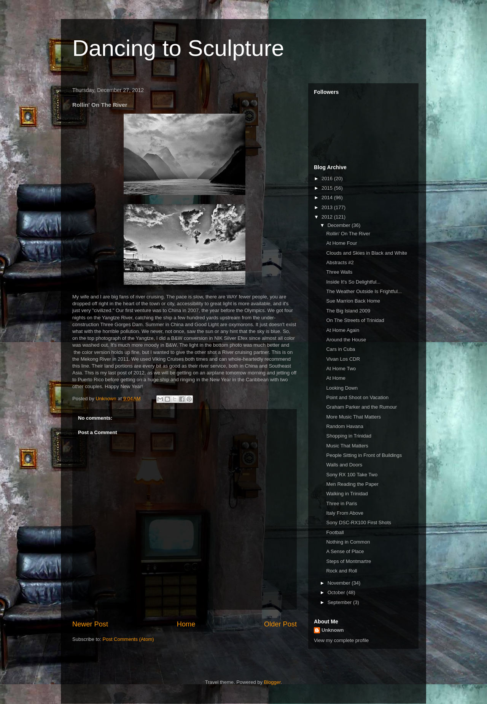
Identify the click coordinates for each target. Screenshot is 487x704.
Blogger (272, 682)
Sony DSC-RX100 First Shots (358, 522)
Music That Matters (347, 446)
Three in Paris (341, 503)
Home (186, 624)
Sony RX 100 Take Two (351, 474)
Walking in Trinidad (347, 493)
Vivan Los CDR (343, 359)
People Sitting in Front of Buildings (364, 455)
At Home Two (341, 368)
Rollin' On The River (348, 233)
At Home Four (341, 243)
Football (335, 532)
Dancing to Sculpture (178, 48)
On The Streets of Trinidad (355, 320)
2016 (327, 178)
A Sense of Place (345, 551)
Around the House (346, 339)
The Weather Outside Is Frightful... (363, 291)
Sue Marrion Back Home (353, 301)
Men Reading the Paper (352, 484)
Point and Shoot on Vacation (357, 397)
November (340, 583)
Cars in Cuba (340, 349)
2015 (327, 188)
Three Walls (339, 272)
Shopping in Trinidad (348, 436)
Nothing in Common (348, 542)
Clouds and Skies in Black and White (366, 253)
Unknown (332, 630)
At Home (335, 378)
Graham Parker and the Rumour (361, 407)
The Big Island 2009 (348, 311)
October (337, 592)
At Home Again (342, 330)
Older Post (280, 624)
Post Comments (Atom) (128, 639)
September (340, 602)
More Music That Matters (353, 417)
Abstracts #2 (339, 262)
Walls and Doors (344, 465)
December (340, 225)
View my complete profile (341, 640)
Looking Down (341, 388)
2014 (327, 197)
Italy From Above (344, 513)
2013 (327, 207)
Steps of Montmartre (348, 561)
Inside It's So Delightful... (353, 282)
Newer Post (90, 624)
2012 (327, 217)
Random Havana (344, 426)
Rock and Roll (341, 571)
